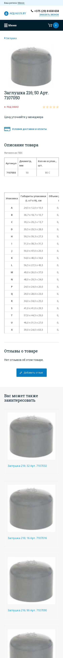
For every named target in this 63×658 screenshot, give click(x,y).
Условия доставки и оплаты (29, 128)
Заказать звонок (49, 14)
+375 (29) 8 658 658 (46, 11)
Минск (21, 2)
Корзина (53, 25)
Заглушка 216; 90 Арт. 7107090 (27, 610)
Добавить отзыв (33, 372)
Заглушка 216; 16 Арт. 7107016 (27, 538)
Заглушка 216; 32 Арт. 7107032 (27, 466)
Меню (12, 25)
